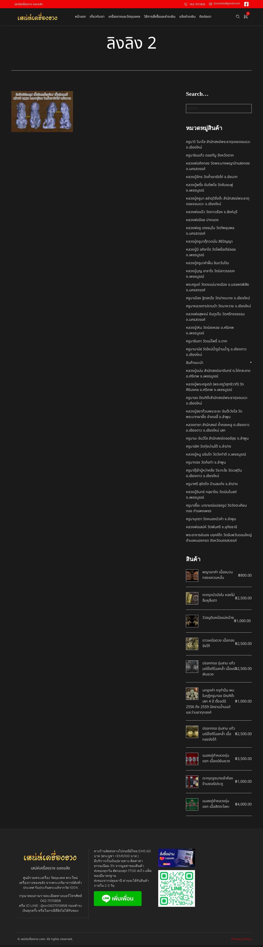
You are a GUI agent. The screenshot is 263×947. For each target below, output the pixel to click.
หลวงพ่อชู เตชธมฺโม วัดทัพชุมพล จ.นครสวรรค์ (210, 232)
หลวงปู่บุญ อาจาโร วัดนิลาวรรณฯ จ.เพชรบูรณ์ (210, 275)
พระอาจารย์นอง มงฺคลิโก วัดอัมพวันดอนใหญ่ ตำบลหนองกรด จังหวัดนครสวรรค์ (219, 539)
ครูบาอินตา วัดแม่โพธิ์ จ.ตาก (206, 343)
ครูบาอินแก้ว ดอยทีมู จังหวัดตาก (210, 157)
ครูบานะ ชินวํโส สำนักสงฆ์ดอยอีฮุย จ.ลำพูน (217, 440)
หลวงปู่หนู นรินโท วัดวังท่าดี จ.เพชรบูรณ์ (216, 456)
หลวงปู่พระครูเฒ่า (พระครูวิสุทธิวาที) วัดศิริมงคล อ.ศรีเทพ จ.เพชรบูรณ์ (215, 388)
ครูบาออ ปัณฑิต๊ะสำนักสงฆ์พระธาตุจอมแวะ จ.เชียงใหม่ (217, 402)
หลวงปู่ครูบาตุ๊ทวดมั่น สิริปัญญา (209, 243)
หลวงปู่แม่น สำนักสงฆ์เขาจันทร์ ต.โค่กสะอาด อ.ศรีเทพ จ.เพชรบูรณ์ (218, 375)
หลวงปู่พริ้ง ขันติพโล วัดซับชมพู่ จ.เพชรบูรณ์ (209, 189)
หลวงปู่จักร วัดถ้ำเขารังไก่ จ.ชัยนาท (212, 179)
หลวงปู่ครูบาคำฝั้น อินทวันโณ (207, 265)
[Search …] (238, 17)
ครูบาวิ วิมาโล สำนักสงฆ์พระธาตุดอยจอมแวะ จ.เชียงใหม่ (218, 146)
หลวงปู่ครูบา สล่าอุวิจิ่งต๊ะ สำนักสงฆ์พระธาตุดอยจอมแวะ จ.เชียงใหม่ (217, 203)
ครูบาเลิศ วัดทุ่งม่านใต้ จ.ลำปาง (208, 448)
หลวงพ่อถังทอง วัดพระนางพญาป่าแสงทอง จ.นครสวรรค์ (218, 168)
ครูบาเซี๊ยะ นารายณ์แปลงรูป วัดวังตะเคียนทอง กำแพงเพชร (216, 510)
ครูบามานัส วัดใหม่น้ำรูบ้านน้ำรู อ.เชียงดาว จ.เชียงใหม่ (216, 353)
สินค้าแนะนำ (194, 364)
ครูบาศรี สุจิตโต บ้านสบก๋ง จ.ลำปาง (212, 486)
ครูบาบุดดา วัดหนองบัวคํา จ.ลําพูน (211, 521)
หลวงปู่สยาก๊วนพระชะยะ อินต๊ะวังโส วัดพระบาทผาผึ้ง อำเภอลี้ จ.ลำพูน (214, 416)
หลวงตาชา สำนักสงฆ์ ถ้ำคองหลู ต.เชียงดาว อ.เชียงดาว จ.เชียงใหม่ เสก (217, 429)
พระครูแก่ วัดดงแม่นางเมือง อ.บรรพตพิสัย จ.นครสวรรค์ (217, 289)
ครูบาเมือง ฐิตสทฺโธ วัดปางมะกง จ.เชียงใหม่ (218, 300)
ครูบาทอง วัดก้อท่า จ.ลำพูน (206, 464)
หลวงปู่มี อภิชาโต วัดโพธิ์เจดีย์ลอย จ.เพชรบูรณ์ (211, 254)
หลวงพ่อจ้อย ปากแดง (202, 222)
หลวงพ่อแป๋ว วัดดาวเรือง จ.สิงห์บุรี (211, 214)
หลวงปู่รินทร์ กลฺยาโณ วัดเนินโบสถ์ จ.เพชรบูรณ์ (211, 496)
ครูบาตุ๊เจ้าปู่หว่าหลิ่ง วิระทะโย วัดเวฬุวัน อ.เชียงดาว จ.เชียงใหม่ (214, 475)
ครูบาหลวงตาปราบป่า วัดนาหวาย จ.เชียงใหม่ (218, 308)
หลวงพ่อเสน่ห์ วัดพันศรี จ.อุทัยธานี (211, 529)
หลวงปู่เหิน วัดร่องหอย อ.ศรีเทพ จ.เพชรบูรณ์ (210, 332)
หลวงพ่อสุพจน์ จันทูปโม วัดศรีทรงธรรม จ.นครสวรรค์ (215, 318)
